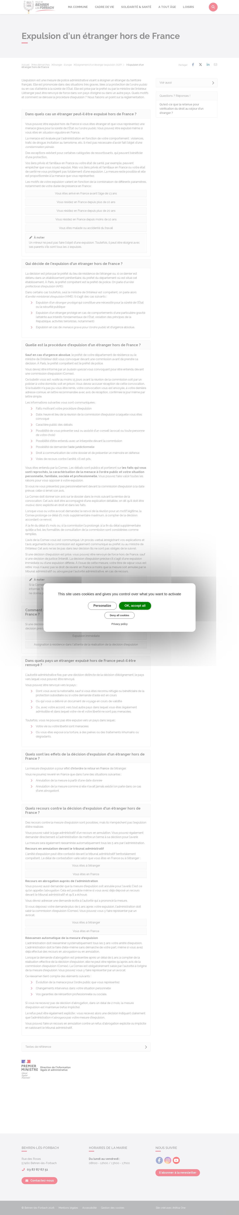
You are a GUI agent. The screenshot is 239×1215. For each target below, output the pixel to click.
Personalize (102, 605)
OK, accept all (135, 605)
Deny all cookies (119, 615)
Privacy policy (119, 623)
